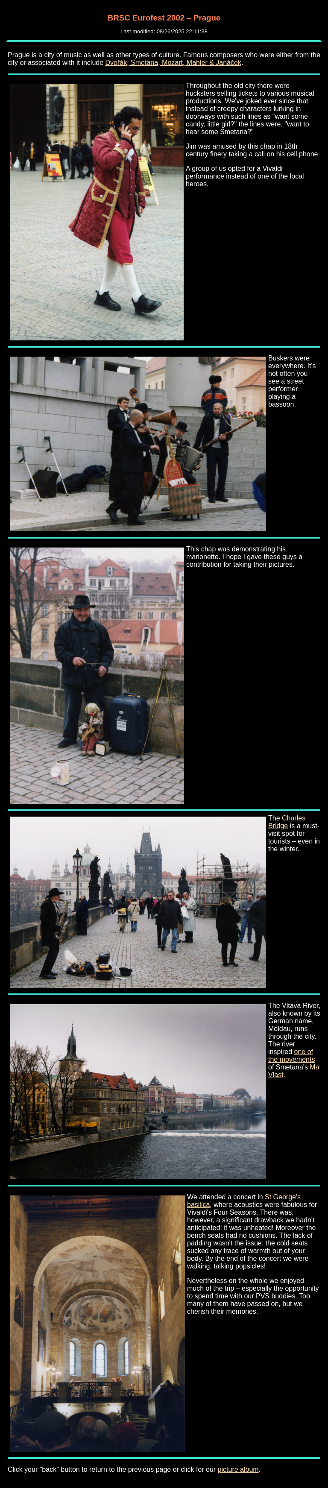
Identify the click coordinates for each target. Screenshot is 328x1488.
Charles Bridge (286, 821)
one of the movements (291, 1055)
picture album (238, 1469)
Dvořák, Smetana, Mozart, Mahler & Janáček (173, 62)
